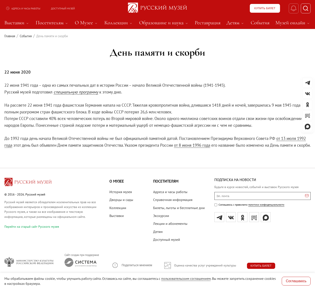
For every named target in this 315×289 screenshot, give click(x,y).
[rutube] (254, 217)
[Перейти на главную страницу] (28, 182)
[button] (131, 265)
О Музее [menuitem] (86, 22)
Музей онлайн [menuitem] (293, 22)
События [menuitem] (260, 22)
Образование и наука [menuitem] (164, 22)
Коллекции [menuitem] (118, 22)
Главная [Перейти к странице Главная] (9, 36)
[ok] (242, 217)
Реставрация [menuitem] (207, 22)
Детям (158, 231)
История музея (120, 192)
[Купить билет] (265, 8)
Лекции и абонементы (170, 223)
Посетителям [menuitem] (52, 22)
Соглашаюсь (296, 281)
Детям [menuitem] (235, 22)
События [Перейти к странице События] (26, 36)
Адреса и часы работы (23, 8)
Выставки (116, 215)
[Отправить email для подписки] (306, 196)
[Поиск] (306, 8)
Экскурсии (161, 215)
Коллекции (117, 208)
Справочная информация (172, 199)
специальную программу (76, 92)
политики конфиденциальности (266, 204)
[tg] (219, 217)
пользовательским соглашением (186, 278)
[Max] (266, 217)
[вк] (231, 217)
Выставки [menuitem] (17, 22)
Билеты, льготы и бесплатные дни (179, 208)
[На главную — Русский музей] (157, 8)
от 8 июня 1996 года (192, 145)
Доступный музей (63, 8)
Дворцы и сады (121, 199)
